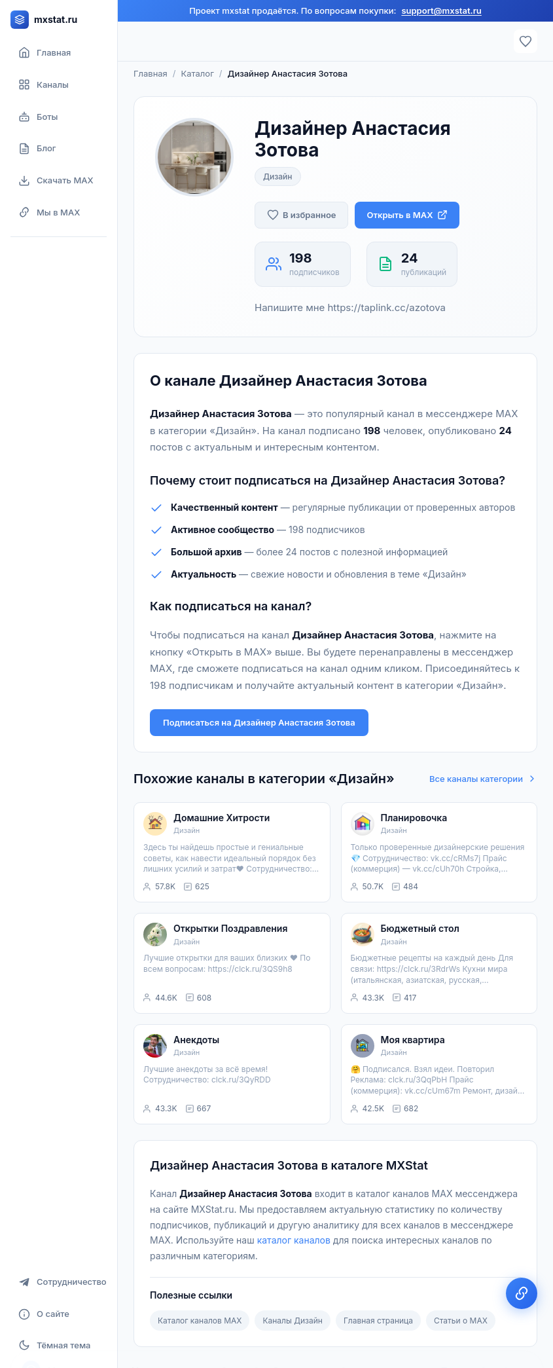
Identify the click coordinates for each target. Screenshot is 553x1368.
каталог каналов (293, 1240)
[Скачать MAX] (58, 180)
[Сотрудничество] (58, 1281)
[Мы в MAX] (58, 212)
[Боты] (58, 116)
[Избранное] (525, 41)
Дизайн (278, 176)
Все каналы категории (483, 778)
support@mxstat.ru (441, 10)
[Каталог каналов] (58, 84)
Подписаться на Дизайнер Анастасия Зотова (259, 722)
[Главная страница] (58, 52)
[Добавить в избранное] (301, 215)
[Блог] (58, 148)
